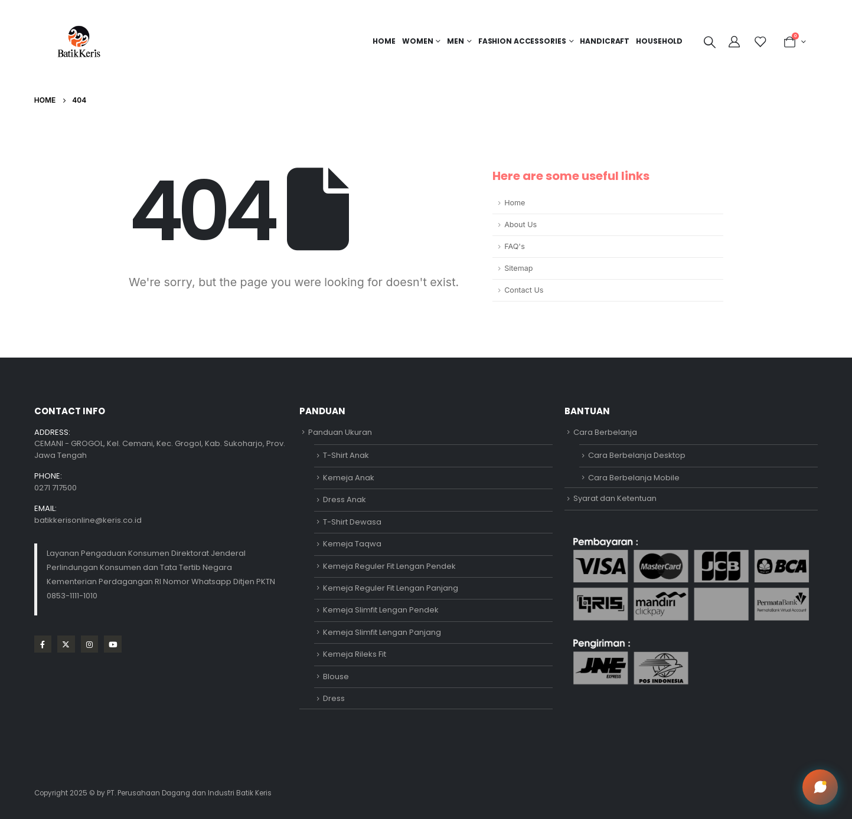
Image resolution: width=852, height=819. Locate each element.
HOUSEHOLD (659, 41)
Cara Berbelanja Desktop (636, 455)
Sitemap (518, 268)
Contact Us (523, 290)
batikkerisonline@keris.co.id (88, 520)
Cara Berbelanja (605, 432)
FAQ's (514, 246)
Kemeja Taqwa (352, 543)
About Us (520, 224)
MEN (455, 41)
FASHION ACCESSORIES (522, 41)
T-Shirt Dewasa (352, 522)
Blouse (336, 676)
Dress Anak (344, 499)
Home (384, 41)
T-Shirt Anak (346, 455)
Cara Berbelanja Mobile (634, 477)
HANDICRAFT (604, 41)
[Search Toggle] (710, 42)
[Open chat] (820, 787)
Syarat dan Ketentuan (615, 498)
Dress (334, 698)
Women (417, 41)
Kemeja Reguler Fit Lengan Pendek (389, 566)
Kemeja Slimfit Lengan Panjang (382, 632)
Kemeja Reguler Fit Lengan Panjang (390, 588)
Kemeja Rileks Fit (354, 654)
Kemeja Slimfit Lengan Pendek (381, 609)
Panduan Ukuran (340, 432)
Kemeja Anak (348, 477)
